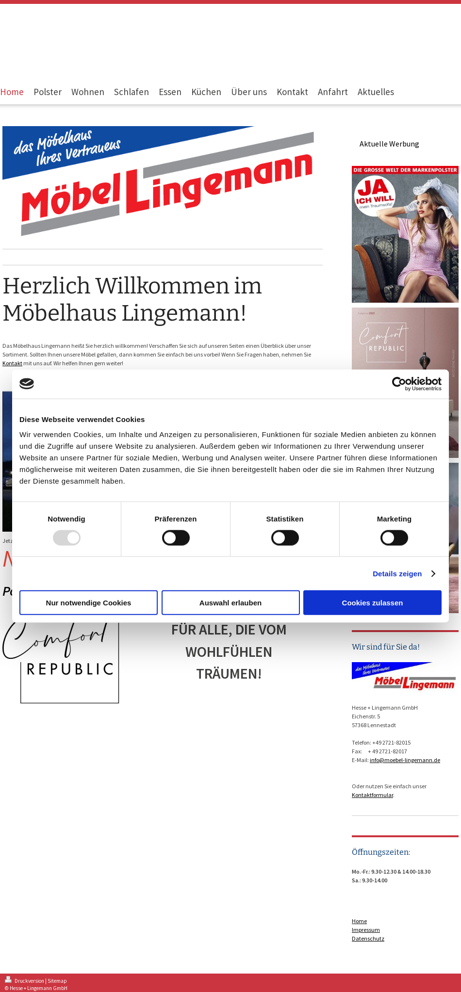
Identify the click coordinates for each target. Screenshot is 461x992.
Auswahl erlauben (230, 603)
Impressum (366, 929)
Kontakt (12, 363)
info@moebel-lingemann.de (405, 760)
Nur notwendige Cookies (89, 603)
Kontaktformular (372, 794)
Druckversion (25, 980)
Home (359, 921)
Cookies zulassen (372, 603)
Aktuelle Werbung (389, 143)
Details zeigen (397, 573)
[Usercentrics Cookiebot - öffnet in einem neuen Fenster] (399, 383)
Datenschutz (368, 938)
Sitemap (57, 980)
